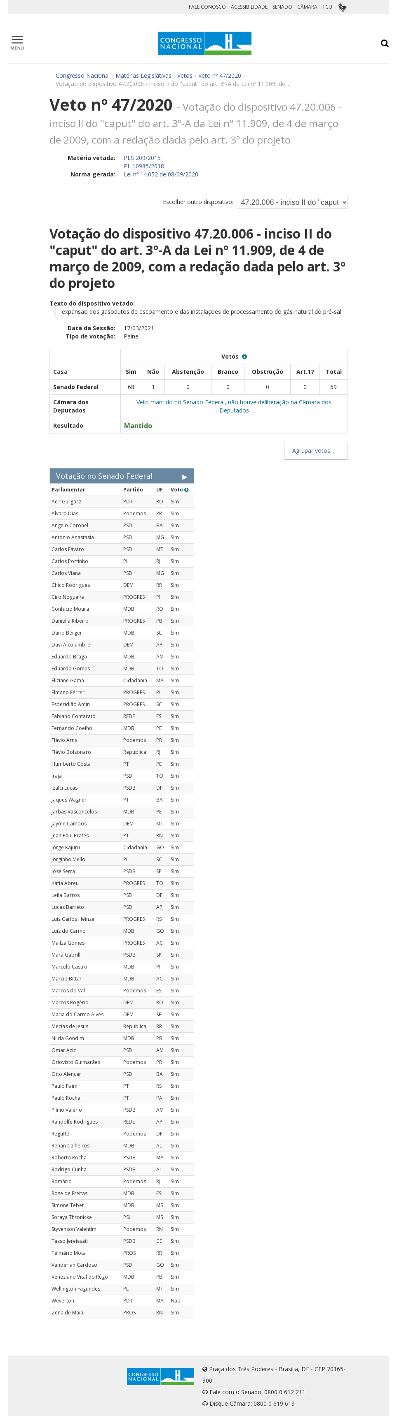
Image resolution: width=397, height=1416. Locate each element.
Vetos (185, 75)
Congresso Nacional (83, 75)
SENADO (282, 6)
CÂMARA (307, 6)
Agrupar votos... (316, 450)
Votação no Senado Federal (104, 476)
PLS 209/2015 (142, 158)
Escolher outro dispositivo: (198, 202)
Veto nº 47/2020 (219, 75)
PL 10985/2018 (144, 166)
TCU (327, 6)
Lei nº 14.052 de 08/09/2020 (161, 174)
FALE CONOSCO (207, 6)
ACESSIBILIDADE (249, 6)
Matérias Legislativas (143, 75)
